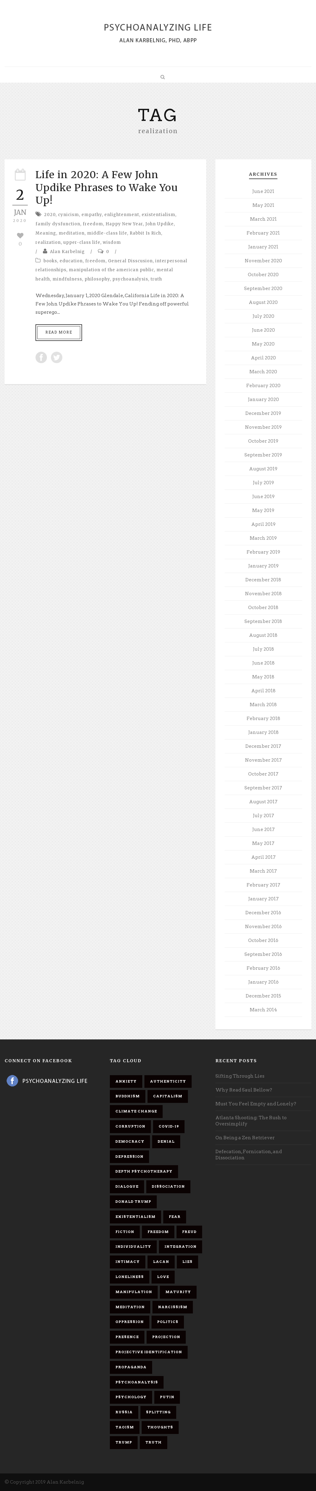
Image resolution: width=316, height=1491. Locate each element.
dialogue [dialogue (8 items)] (127, 1186)
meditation (72, 233)
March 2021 (263, 219)
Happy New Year (124, 224)
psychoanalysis (130, 279)
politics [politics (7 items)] (167, 1322)
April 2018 (263, 691)
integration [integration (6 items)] (180, 1246)
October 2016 (263, 940)
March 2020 (263, 372)
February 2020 (263, 385)
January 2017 (263, 899)
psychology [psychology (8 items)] (131, 1397)
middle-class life (107, 233)
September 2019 (263, 455)
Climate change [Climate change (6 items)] (136, 1111)
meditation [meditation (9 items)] (130, 1307)
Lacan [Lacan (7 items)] (161, 1262)
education (71, 261)
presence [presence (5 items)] (127, 1337)
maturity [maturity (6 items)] (178, 1292)
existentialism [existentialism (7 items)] (135, 1217)
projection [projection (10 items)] (166, 1337)
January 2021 (263, 247)
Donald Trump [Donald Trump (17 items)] (133, 1201)
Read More (58, 332)
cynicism (68, 214)
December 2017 (263, 746)
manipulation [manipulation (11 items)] (133, 1292)
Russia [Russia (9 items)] (124, 1412)
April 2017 (263, 857)
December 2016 (263, 912)
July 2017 (263, 815)
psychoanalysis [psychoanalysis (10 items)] (136, 1382)
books (50, 261)
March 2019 (263, 538)
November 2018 (263, 593)
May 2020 (263, 344)
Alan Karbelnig (67, 251)
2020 (50, 214)
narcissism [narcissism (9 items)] (172, 1307)
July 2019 (263, 482)
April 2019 (263, 524)
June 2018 (263, 663)
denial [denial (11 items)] (166, 1141)
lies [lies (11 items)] (187, 1262)
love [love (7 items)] (163, 1277)
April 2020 (263, 358)
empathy (91, 214)
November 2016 (263, 926)
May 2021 (263, 205)
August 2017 (263, 802)
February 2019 (263, 552)
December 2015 (263, 996)
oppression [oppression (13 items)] (129, 1322)
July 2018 (263, 649)
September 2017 (263, 788)
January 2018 (263, 732)
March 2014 (263, 1010)
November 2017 (263, 760)
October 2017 (263, 774)
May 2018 (263, 677)
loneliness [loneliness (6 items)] (129, 1277)
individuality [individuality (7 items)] (133, 1246)
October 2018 (263, 607)
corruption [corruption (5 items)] (130, 1126)
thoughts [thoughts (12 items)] (160, 1427)
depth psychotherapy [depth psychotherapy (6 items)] (144, 1171)
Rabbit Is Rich (145, 233)
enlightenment (121, 214)
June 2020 (263, 330)
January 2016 (263, 982)
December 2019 (263, 413)
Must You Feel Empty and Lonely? (255, 1104)
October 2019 (263, 441)
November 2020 (263, 261)
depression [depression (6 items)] (129, 1156)
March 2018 (263, 704)
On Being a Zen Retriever (245, 1138)
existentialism (158, 214)
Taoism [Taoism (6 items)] (124, 1427)
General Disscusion (130, 261)
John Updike (159, 224)
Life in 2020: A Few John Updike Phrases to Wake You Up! (106, 188)
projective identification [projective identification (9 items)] (148, 1352)
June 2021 (263, 191)
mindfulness (67, 279)
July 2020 (263, 316)
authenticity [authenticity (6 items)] (168, 1081)
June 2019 (263, 496)
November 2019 (263, 427)
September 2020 (263, 288)
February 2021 (263, 233)
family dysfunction (57, 224)
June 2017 (263, 829)
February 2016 (263, 968)
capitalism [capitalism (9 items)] (167, 1096)
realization (48, 242)
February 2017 (263, 885)
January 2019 (263, 566)
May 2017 (263, 843)
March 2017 (263, 871)
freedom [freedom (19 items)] (158, 1232)
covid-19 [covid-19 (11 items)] (169, 1126)
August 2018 (263, 635)
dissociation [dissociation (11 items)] (168, 1186)
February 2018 (263, 718)
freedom (93, 224)
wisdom (112, 242)
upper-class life (81, 242)
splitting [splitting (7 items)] (158, 1412)
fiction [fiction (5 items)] (124, 1232)
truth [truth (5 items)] (153, 1442)
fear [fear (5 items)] (175, 1217)
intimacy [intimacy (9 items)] (127, 1262)
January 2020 (263, 399)
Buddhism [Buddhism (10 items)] (127, 1096)
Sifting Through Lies (239, 1076)
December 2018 (263, 580)
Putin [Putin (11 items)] (167, 1397)
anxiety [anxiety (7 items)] (126, 1081)
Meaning (45, 233)
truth (156, 279)
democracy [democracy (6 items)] (129, 1141)
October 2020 (263, 274)
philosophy (97, 279)
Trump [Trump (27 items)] (123, 1442)
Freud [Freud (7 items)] (189, 1232)
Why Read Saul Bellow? (243, 1090)
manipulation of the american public (111, 269)
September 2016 (263, 954)
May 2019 (263, 510)
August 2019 (263, 469)
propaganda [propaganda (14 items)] (131, 1367)
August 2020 (263, 302)
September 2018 (263, 621)
